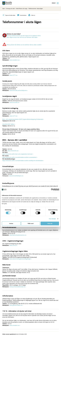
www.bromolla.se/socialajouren (18, 90)
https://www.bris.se (13, 150)
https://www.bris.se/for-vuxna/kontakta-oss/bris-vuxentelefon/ (19, 157)
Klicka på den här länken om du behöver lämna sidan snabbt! (24, 44)
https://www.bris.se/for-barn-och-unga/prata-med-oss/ (17, 154)
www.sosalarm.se (14, 60)
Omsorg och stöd (10, 8)
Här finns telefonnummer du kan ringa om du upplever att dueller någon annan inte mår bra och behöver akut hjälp (24, 36)
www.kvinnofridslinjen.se (16, 176)
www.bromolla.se (14, 102)
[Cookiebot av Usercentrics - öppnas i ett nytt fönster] (52, 189)
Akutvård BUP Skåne (8, 124)
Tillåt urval (31, 223)
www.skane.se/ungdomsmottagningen (20, 259)
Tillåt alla (49, 223)
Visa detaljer (52, 218)
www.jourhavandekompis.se (17, 286)
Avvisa (11, 223)
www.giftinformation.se (16, 305)
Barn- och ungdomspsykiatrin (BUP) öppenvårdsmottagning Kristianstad (22, 119)
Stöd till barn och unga (21, 8)
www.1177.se (13, 75)
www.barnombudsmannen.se (18, 235)
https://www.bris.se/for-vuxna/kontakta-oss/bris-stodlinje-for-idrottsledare (22, 160)
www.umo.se (13, 245)
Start (3, 8)
